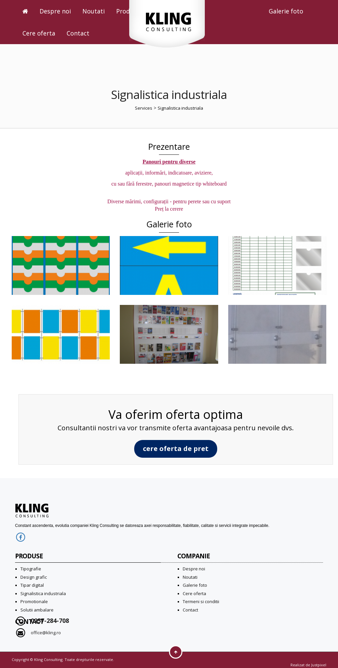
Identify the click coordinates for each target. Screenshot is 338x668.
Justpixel (318, 664)
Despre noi (55, 11)
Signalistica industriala (180, 108)
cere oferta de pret (175, 448)
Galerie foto (286, 11)
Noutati (93, 11)
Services (143, 108)
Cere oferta (38, 33)
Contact (78, 33)
